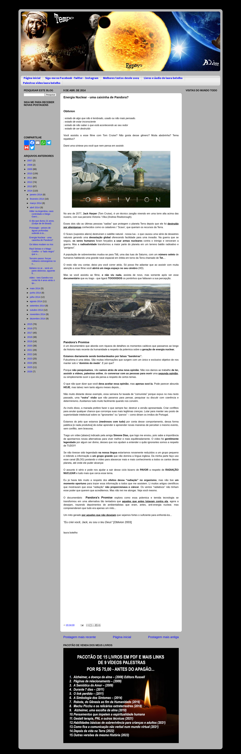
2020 (30, 345)
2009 (30, 169)
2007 (30, 160)
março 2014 (36, 203)
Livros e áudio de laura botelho (163, 78)
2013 (30, 186)
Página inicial (32, 78)
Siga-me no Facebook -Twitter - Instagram (71, 78)
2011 (30, 178)
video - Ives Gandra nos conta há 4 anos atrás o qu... (42, 280)
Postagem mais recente (79, 637)
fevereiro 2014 (37, 199)
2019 (30, 341)
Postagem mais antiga (163, 637)
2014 (30, 190)
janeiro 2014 (36, 194)
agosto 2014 (36, 301)
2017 (30, 333)
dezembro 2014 (38, 318)
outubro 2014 (37, 310)
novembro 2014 (38, 314)
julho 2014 (35, 297)
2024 (30, 363)
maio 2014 (35, 288)
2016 (30, 328)
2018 (30, 337)
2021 (30, 350)
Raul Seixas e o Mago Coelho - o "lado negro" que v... (42, 251)
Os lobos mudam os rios (41, 244)
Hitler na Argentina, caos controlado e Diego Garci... (41, 214)
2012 (30, 182)
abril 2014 (35, 207)
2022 (30, 354)
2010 (30, 173)
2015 (30, 324)
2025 (30, 367)
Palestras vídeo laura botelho (41, 83)
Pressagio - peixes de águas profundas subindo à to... (40, 230)
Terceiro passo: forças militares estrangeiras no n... (42, 261)
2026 (30, 371)
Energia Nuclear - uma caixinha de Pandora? (41, 238)
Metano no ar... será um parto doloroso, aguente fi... (42, 271)
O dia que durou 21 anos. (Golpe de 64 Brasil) (41, 222)
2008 (30, 165)
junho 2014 (35, 293)
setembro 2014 (37, 305)
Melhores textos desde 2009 (121, 78)
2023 (30, 358)
